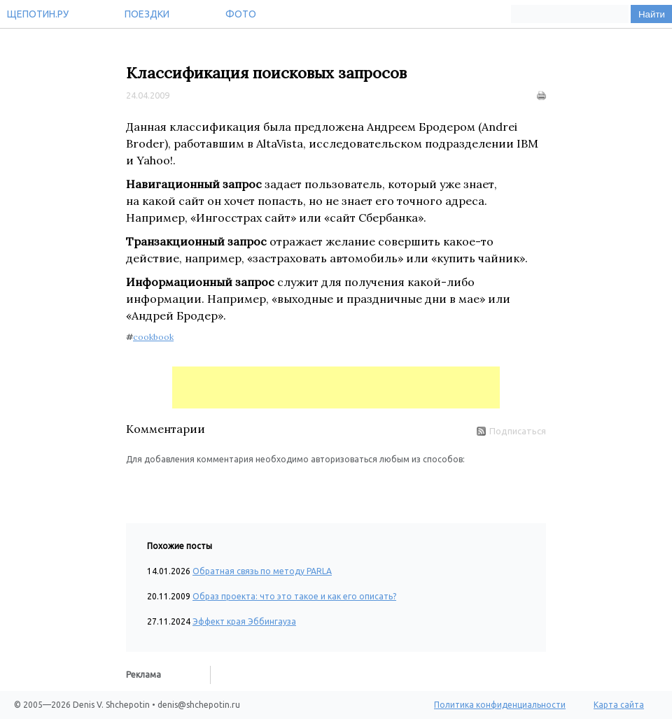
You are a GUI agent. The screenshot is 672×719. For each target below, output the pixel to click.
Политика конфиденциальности (500, 704)
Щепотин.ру (38, 14)
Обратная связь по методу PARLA (262, 571)
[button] (137, 487)
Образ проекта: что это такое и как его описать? (294, 596)
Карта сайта (619, 704)
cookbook (153, 337)
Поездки (147, 14)
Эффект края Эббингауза (244, 621)
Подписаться (511, 431)
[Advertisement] (336, 387)
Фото (240, 14)
